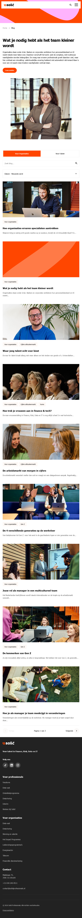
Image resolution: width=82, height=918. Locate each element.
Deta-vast (6, 788)
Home (5, 28)
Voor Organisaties (22, 154)
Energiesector (8, 850)
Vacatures (6, 782)
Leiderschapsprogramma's (12, 845)
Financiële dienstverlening (12, 861)
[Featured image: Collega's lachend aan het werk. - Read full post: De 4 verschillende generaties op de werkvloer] (41, 502)
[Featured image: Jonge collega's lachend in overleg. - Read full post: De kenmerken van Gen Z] (41, 624)
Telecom (6, 855)
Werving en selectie (10, 834)
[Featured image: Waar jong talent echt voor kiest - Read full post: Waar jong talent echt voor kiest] (41, 322)
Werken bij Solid (9, 809)
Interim (5, 804)
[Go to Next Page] (76, 731)
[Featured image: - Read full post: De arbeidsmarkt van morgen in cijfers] (41, 442)
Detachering (7, 798)
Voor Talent (60, 154)
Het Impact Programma (11, 839)
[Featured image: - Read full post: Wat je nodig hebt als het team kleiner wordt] (41, 259)
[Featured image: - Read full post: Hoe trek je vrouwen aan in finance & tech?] (41, 382)
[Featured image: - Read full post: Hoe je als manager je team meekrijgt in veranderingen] (41, 684)
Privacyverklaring (8, 910)
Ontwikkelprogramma (11, 793)
